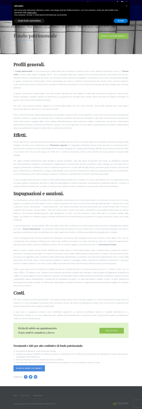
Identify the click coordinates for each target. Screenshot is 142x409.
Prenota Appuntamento (113, 36)
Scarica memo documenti (29, 368)
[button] (127, 6)
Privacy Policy (25, 395)
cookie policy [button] (32, 13)
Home (15, 395)
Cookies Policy (37, 395)
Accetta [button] (121, 21)
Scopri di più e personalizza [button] (29, 21)
